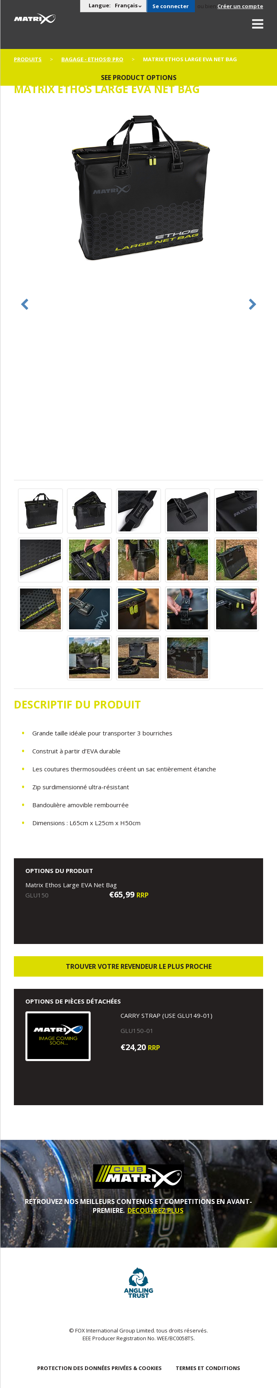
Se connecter (170, 6)
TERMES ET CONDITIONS (208, 1368)
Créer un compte (240, 6)
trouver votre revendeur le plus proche (139, 966)
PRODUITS (28, 59)
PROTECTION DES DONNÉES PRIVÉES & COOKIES (99, 1368)
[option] (139, 188)
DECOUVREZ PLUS (155, 1210)
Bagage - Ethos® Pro (92, 59)
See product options (138, 77)
